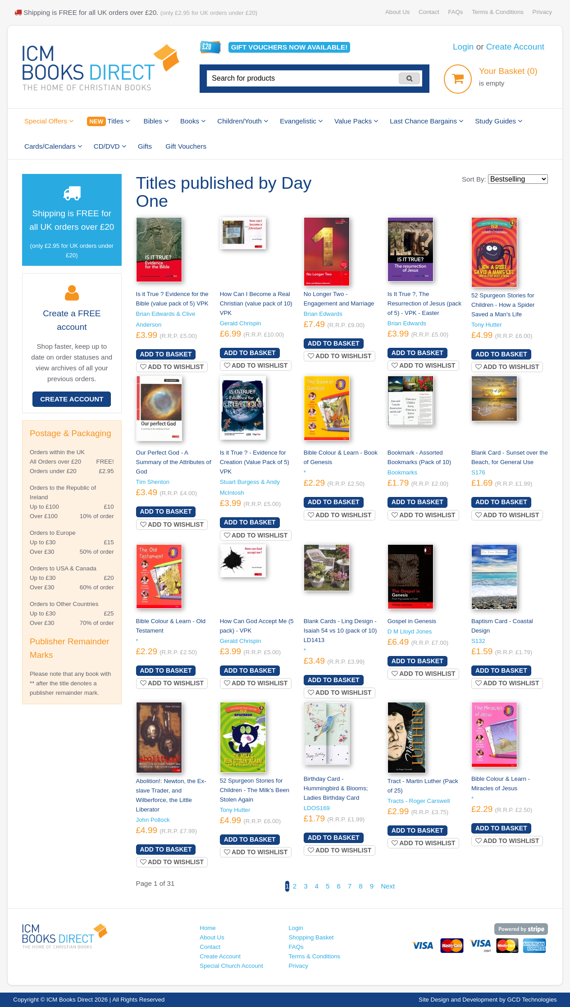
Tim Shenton (153, 481)
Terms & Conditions (498, 12)
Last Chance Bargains (426, 121)
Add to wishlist (172, 366)
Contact (429, 12)
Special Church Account (231, 965)
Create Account (515, 46)
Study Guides (498, 121)
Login (463, 46)
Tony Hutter (486, 324)
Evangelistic (301, 121)
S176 (478, 472)
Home (207, 928)
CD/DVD (110, 146)
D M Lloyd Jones (410, 631)
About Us (397, 12)
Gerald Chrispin (240, 323)
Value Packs (356, 121)
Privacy (542, 12)
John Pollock (153, 819)
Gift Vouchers (185, 146)
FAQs (455, 12)
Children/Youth (242, 121)
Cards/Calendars (53, 146)
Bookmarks (402, 472)
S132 (478, 641)
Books (192, 121)
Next (388, 886)
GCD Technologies (532, 999)
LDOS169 (317, 808)
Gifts (145, 146)
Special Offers (48, 121)
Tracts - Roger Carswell (419, 800)
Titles (108, 121)
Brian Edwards (323, 313)
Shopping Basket (310, 937)
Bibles (156, 121)
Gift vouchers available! (289, 47)
